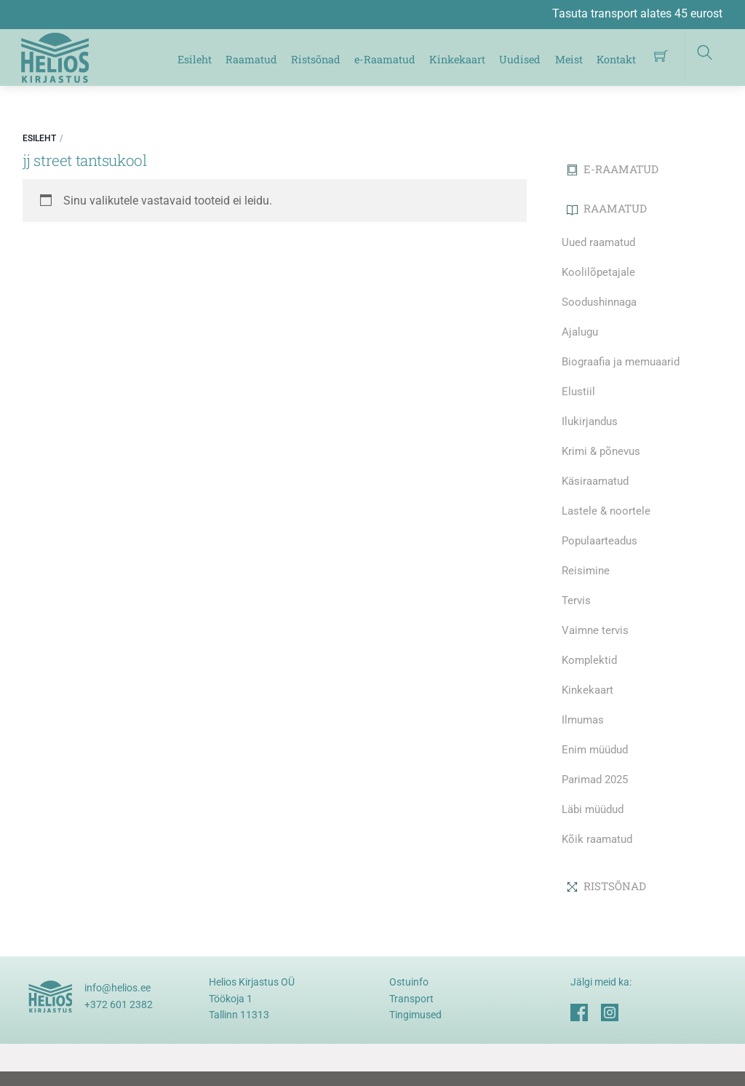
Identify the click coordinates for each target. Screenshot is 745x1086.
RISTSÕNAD (606, 886)
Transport (411, 998)
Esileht (195, 59)
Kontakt (616, 59)
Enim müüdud (595, 749)
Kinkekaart (457, 59)
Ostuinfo (409, 982)
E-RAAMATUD (612, 169)
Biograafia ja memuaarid (621, 361)
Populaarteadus (599, 540)
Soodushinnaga (599, 302)
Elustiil (578, 391)
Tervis (576, 600)
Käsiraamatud (595, 481)
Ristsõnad (315, 59)
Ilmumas (583, 719)
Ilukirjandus (590, 421)
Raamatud (251, 59)
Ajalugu (580, 331)
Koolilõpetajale (598, 272)
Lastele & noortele (606, 511)
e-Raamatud (384, 59)
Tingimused (415, 1014)
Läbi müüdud (593, 809)
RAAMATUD (607, 208)
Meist (569, 59)
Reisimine (586, 570)
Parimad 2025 (595, 779)
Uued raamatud (598, 242)
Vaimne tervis (595, 630)
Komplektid (589, 660)
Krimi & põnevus (601, 451)
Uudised (520, 59)
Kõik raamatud (597, 839)
